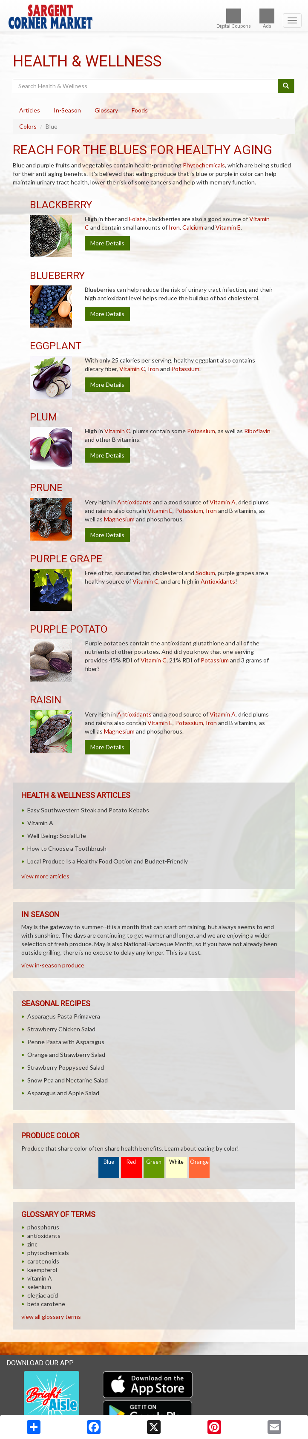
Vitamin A (223, 502)
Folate (137, 218)
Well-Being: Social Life (56, 835)
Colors (28, 126)
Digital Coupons (233, 19)
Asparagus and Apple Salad (63, 1093)
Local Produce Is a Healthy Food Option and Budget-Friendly (107, 861)
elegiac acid (42, 1295)
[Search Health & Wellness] (146, 86)
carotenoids (43, 1261)
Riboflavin (257, 431)
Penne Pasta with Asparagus (65, 1041)
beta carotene (46, 1303)
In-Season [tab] (67, 110)
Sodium (205, 572)
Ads (266, 19)
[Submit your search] (286, 86)
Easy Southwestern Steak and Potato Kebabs (88, 810)
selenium (39, 1286)
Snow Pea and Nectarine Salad (67, 1080)
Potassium (185, 368)
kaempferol (42, 1269)
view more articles (45, 876)
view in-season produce (52, 965)
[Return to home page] (154, 16)
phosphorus (43, 1227)
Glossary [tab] (106, 110)
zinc (32, 1244)
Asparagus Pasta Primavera (63, 1016)
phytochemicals (48, 1252)
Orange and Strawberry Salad (66, 1054)
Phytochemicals (204, 165)
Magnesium (119, 519)
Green (153, 1162)
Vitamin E (228, 227)
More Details (107, 243)
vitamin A (39, 1278)
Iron (174, 227)
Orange (199, 1162)
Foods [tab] (140, 110)
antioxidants (43, 1235)
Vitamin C (132, 368)
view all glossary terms (51, 1316)
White (176, 1162)
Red (131, 1162)
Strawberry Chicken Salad (61, 1029)
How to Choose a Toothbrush (67, 848)
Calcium (192, 227)
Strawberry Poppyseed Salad (65, 1067)
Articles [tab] (29, 110)
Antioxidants (134, 502)
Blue (109, 1162)
